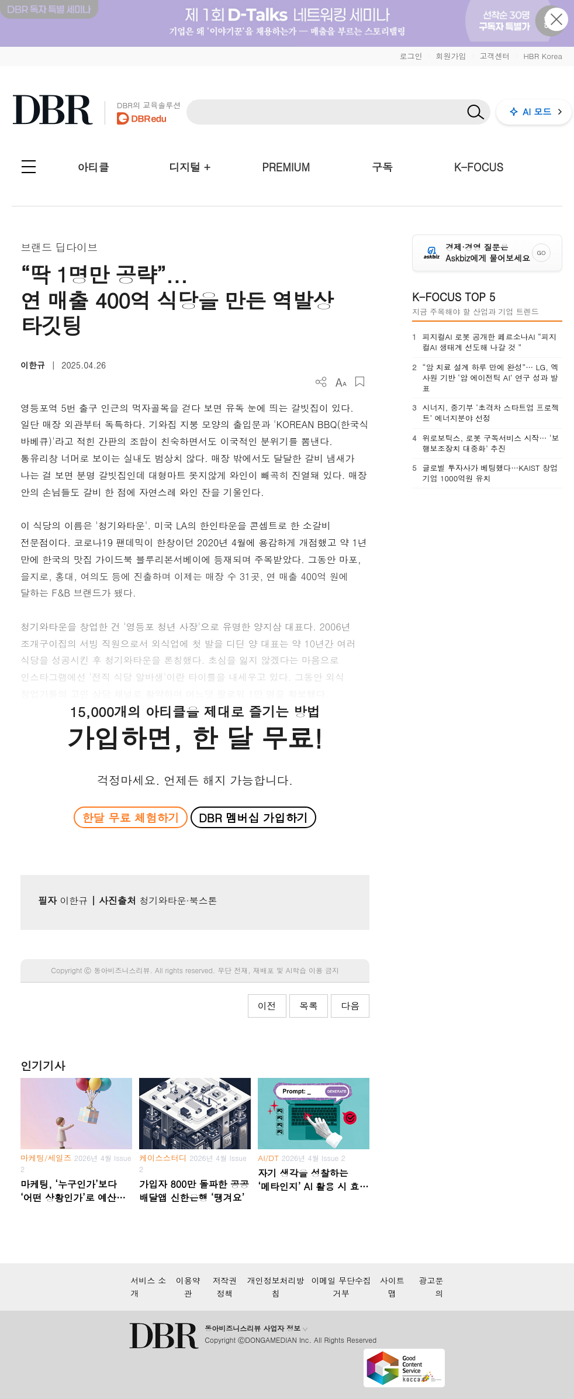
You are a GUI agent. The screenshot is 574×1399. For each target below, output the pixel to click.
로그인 (410, 55)
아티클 (93, 167)
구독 (382, 167)
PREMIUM (286, 167)
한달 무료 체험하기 (130, 817)
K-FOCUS (478, 167)
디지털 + (189, 167)
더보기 (321, 382)
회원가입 (450, 55)
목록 (308, 1005)
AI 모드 (537, 111)
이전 (267, 1005)
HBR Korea (542, 55)
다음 (350, 1005)
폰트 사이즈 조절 (340, 381)
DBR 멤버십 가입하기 (253, 817)
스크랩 (359, 381)
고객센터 (494, 55)
